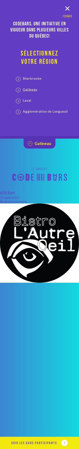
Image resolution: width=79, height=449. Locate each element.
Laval (23, 100)
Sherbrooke (29, 78)
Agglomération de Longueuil (42, 111)
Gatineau (26, 89)
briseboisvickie (16, 201)
